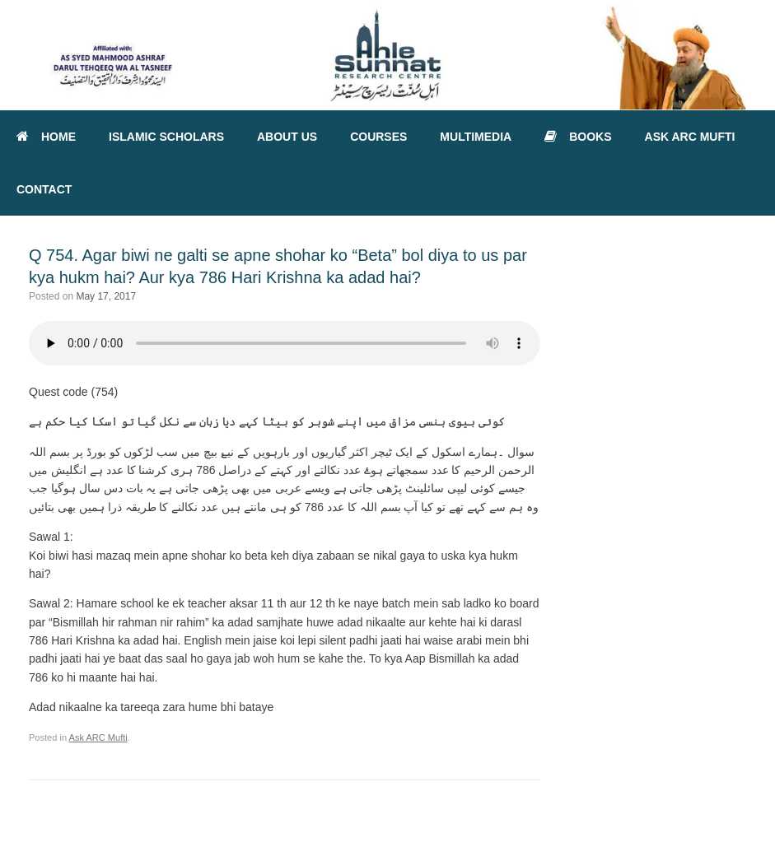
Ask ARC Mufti (98, 737)
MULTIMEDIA (475, 136)
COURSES (378, 136)
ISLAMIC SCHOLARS (166, 136)
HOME (46, 136)
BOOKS (577, 136)
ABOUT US (287, 136)
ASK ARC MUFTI (690, 136)
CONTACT (44, 189)
